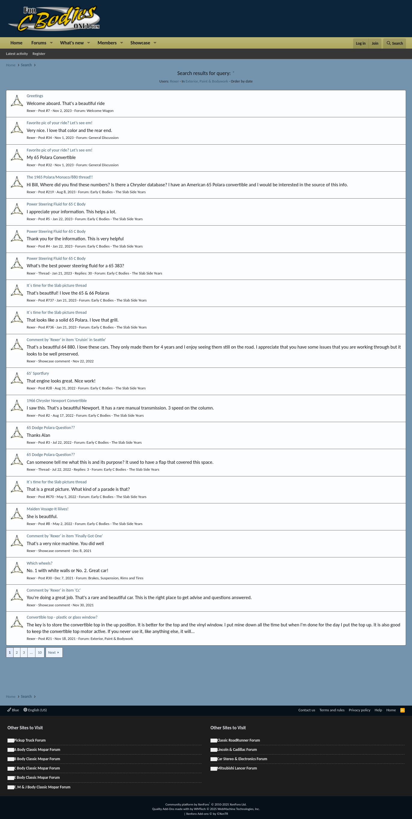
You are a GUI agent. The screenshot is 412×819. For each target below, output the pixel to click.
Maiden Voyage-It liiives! (47, 509)
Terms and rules (332, 710)
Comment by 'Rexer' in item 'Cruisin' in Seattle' (66, 339)
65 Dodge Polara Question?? (51, 427)
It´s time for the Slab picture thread (57, 285)
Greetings (35, 95)
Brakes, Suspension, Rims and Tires (115, 578)
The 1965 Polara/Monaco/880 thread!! (60, 177)
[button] (51, 43)
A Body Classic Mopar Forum (37, 749)
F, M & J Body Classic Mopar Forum (42, 787)
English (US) (35, 710)
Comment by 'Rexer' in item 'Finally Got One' (65, 535)
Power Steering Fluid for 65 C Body (56, 204)
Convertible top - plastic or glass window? (62, 617)
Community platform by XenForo (206, 804)
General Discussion (104, 137)
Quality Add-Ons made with (171, 809)
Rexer (174, 81)
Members (107, 43)
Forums (39, 43)
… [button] (31, 652)
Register (39, 53)
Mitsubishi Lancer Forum (237, 768)
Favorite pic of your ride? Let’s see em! (59, 122)
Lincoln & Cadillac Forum (237, 749)
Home (17, 43)
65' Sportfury (38, 373)
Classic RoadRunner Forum (238, 740)
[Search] (394, 43)
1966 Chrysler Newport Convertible (57, 400)
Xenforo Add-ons (207, 814)
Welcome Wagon (100, 110)
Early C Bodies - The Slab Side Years (118, 192)
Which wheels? (40, 563)
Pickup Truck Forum (30, 740)
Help (378, 710)
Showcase (140, 43)
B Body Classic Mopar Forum (37, 759)
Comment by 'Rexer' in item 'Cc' (53, 590)
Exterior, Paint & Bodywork (207, 81)
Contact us (306, 710)
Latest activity (17, 53)
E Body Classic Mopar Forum (37, 777)
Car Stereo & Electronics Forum (242, 759)
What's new (72, 43)
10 (40, 652)
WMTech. (227, 809)
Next (52, 652)
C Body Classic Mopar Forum (37, 768)
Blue (13, 710)
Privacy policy (360, 710)
